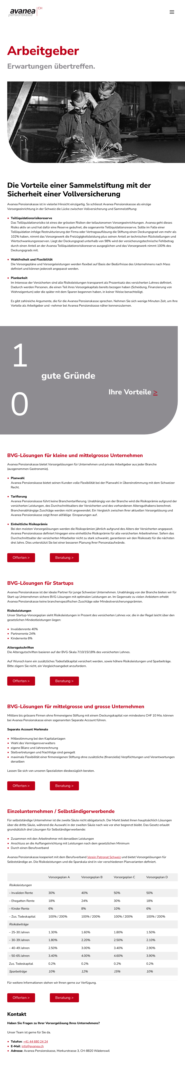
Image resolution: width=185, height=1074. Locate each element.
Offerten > (21, 557)
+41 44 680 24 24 (35, 1041)
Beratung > (64, 557)
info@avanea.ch (33, 1046)
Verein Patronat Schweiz (104, 857)
